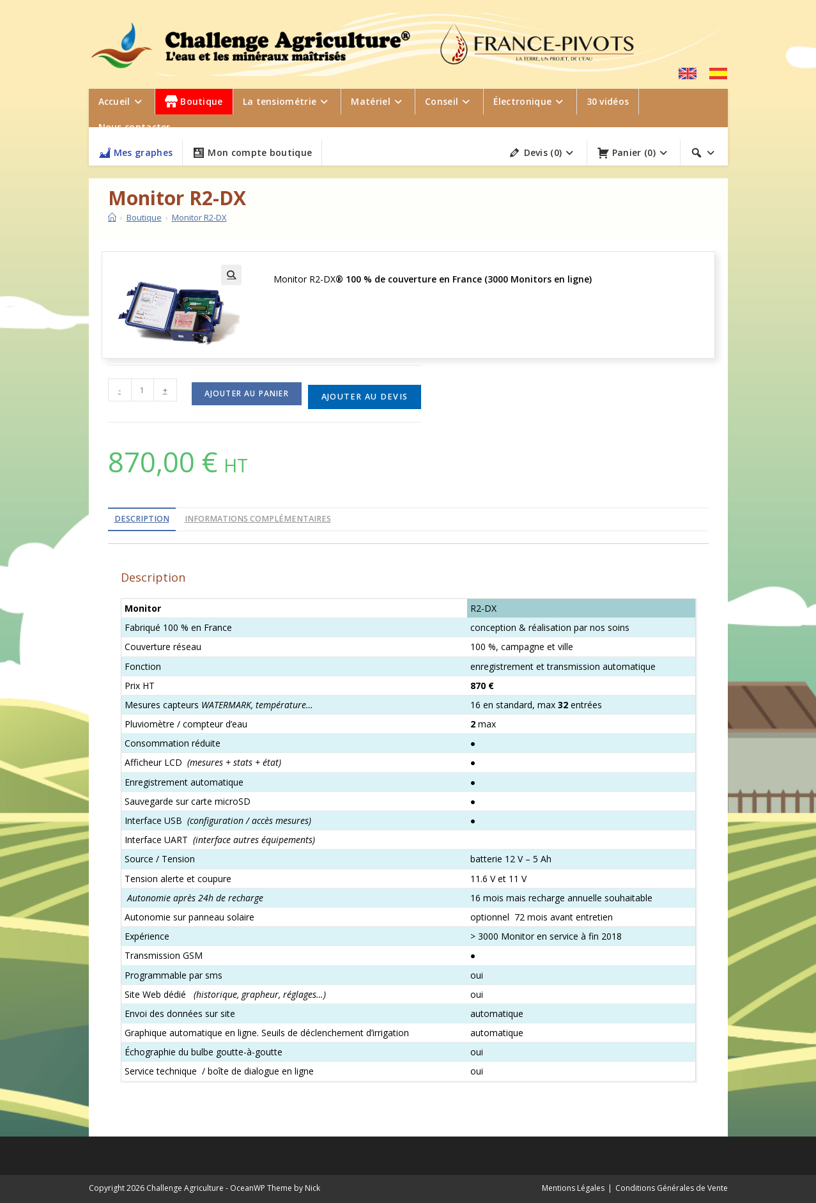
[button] (231, 275)
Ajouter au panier (246, 393)
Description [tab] (141, 518)
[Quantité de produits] (142, 389)
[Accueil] (112, 217)
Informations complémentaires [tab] (258, 518)
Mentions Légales (573, 1188)
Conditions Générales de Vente (671, 1188)
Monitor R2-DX (199, 217)
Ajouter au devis (364, 396)
